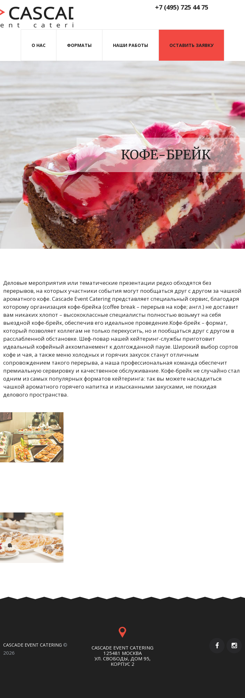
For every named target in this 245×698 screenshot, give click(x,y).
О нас (39, 45)
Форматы (79, 45)
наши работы (130, 45)
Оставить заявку (191, 45)
